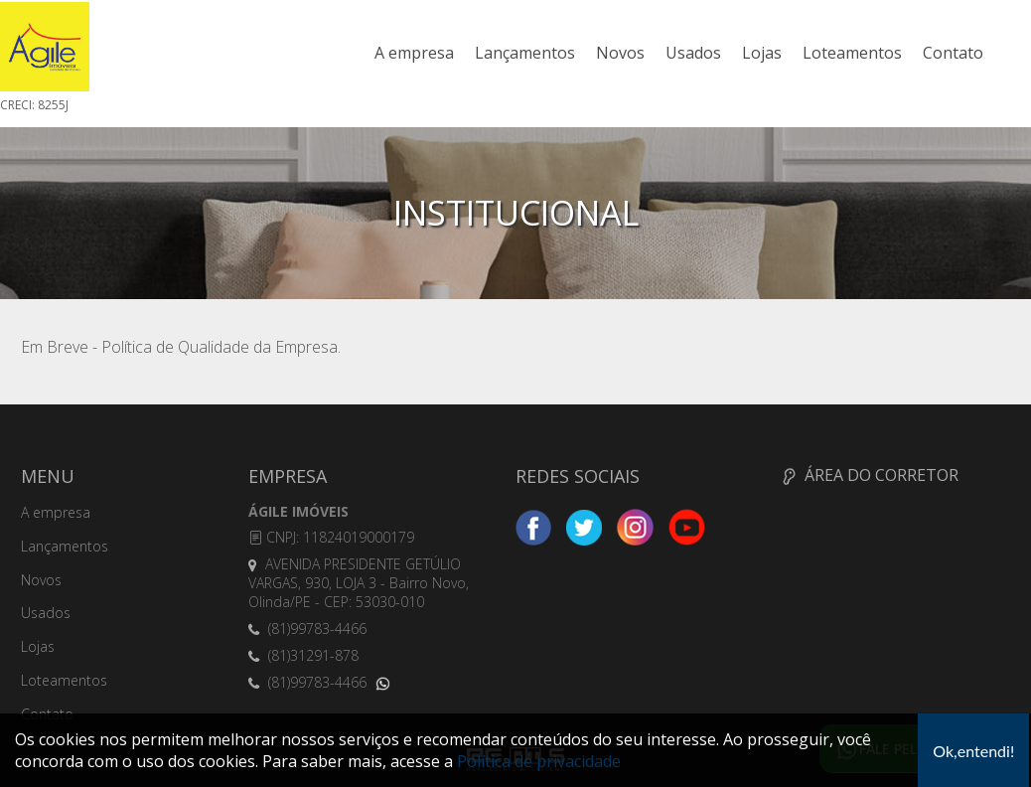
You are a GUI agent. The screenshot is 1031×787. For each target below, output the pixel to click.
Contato (953, 53)
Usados (693, 53)
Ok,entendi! (973, 750)
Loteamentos (852, 53)
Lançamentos (525, 53)
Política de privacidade (539, 761)
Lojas (762, 53)
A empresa (414, 53)
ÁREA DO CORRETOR (870, 475)
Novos (620, 53)
